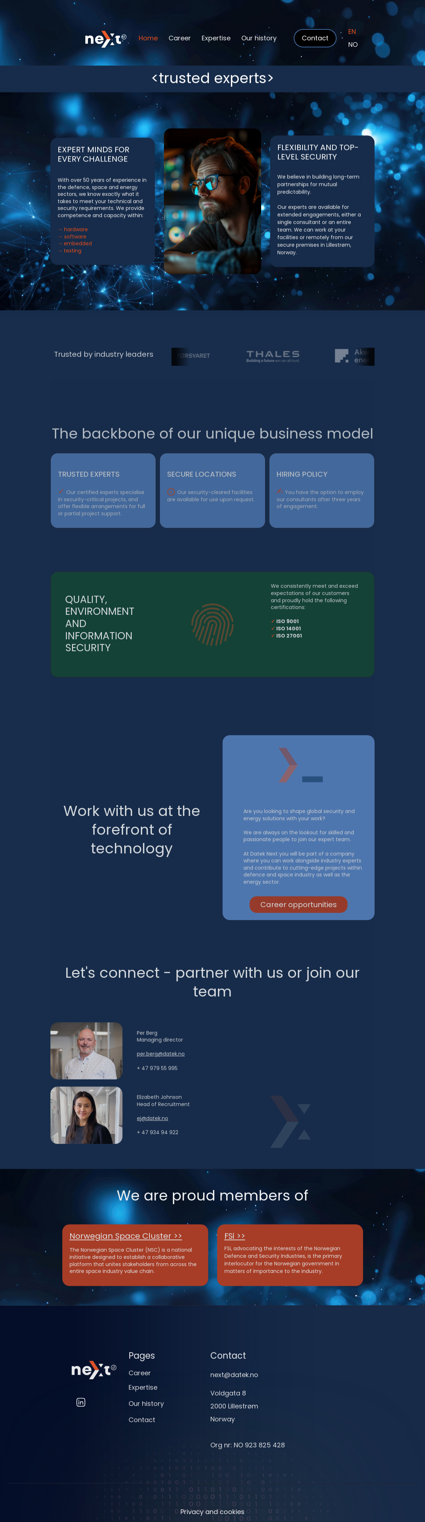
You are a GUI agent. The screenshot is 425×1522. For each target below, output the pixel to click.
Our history (259, 38)
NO (353, 44)
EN (352, 31)
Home (148, 38)
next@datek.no (234, 1384)
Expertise (216, 38)
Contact (142, 1430)
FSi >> (234, 1244)
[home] (94, 38)
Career (180, 38)
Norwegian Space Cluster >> (126, 1244)
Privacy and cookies (212, 1511)
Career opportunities (298, 920)
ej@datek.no (152, 1133)
